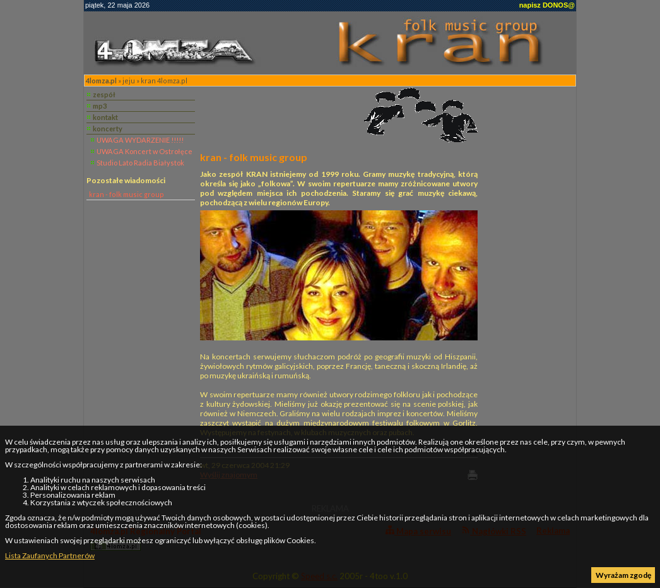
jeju (128, 80)
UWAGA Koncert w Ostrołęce (144, 151)
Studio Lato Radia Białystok (140, 163)
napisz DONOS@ (547, 5)
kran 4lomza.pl (164, 80)
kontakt (105, 117)
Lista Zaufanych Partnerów (50, 555)
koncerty (107, 128)
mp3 (100, 106)
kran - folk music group (126, 194)
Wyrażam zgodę (623, 575)
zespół (104, 94)
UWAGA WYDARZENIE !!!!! (140, 140)
